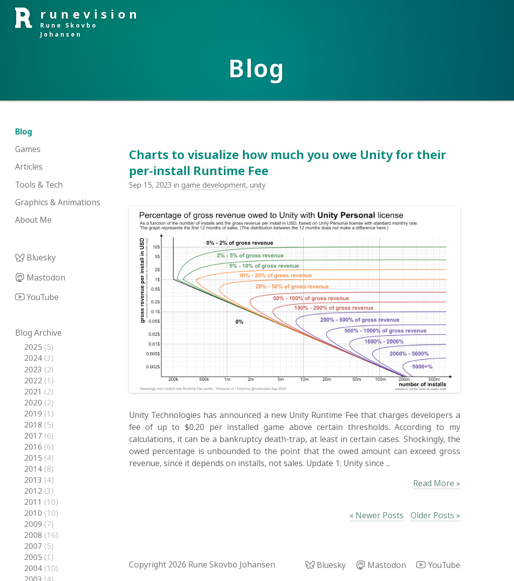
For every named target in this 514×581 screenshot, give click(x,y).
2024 (34, 358)
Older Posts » (435, 515)
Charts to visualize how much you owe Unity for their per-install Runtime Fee (287, 162)
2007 (34, 546)
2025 (34, 347)
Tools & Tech (39, 184)
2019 (34, 413)
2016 (34, 447)
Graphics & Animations (57, 202)
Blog (23, 131)
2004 (34, 568)
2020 (34, 402)
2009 (34, 524)
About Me (33, 219)
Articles (29, 166)
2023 (34, 369)
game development (213, 185)
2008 (34, 535)
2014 (34, 469)
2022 (34, 380)
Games (28, 149)
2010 (34, 513)
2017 (34, 435)
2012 (34, 491)
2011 (34, 502)
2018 (34, 424)
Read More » (436, 483)
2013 (34, 480)
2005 (34, 557)
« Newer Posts (376, 515)
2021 (34, 391)
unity (258, 185)
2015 (34, 458)
